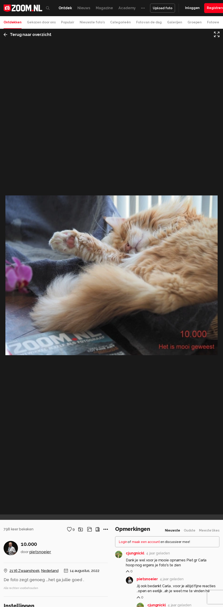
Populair (67, 22)
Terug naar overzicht (27, 34)
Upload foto (162, 8)
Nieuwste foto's (92, 22)
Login (123, 542)
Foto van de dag (149, 22)
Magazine (104, 8)
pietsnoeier (40, 551)
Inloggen (192, 8)
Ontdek (65, 8)
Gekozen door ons (41, 22)
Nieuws (83, 8)
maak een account (146, 542)
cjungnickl (135, 553)
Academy (127, 8)
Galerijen (174, 22)
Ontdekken (13, 22)
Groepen (195, 22)
